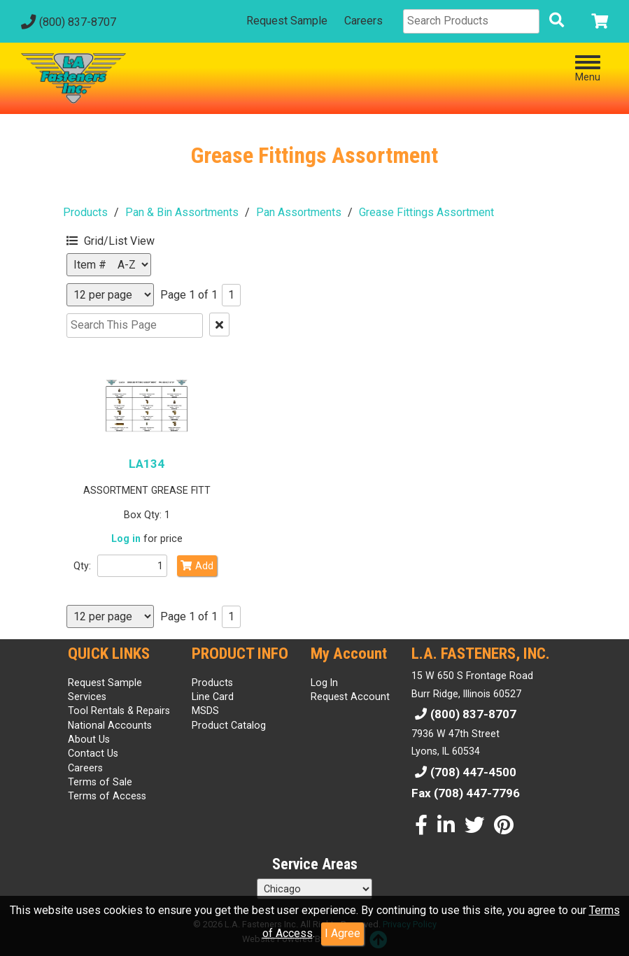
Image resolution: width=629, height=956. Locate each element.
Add (197, 565)
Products (85, 212)
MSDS (205, 710)
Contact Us (93, 753)
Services (87, 696)
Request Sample (286, 20)
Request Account (350, 696)
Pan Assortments (298, 212)
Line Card (213, 696)
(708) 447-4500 (463, 772)
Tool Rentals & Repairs (119, 710)
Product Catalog (229, 725)
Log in (126, 538)
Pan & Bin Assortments (182, 212)
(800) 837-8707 (66, 22)
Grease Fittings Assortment (426, 212)
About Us (89, 739)
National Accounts (110, 725)
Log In (324, 682)
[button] (133, 239)
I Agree (342, 933)
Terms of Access (107, 795)
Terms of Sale (100, 781)
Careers (363, 20)
